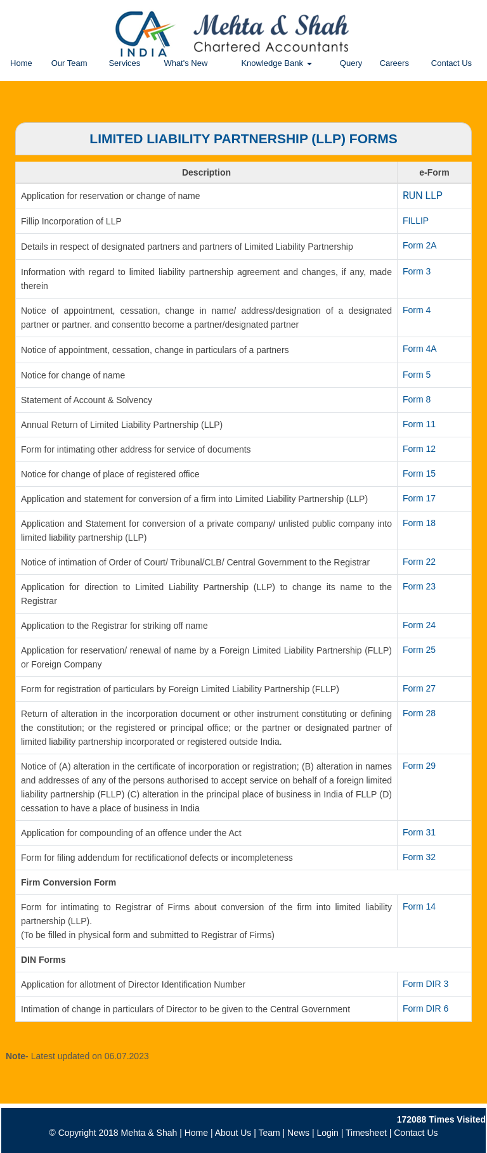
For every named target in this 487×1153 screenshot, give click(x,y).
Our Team (69, 63)
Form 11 (419, 424)
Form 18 (419, 523)
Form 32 (419, 857)
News (298, 1133)
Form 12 (419, 449)
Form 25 (419, 650)
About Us (233, 1133)
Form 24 (419, 625)
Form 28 (419, 713)
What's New (185, 63)
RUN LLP (423, 196)
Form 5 (417, 375)
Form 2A (420, 245)
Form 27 (419, 688)
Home (21, 63)
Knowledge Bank (276, 63)
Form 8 (417, 399)
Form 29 (419, 766)
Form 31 (419, 832)
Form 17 (419, 498)
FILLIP (416, 221)
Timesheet (366, 1133)
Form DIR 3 (425, 984)
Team (269, 1133)
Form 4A (420, 349)
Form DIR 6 (425, 1008)
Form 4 (417, 310)
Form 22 (419, 562)
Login (328, 1133)
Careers (394, 63)
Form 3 (417, 271)
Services (124, 63)
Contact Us (451, 63)
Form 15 (419, 473)
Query (351, 63)
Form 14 (419, 906)
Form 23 (419, 586)
